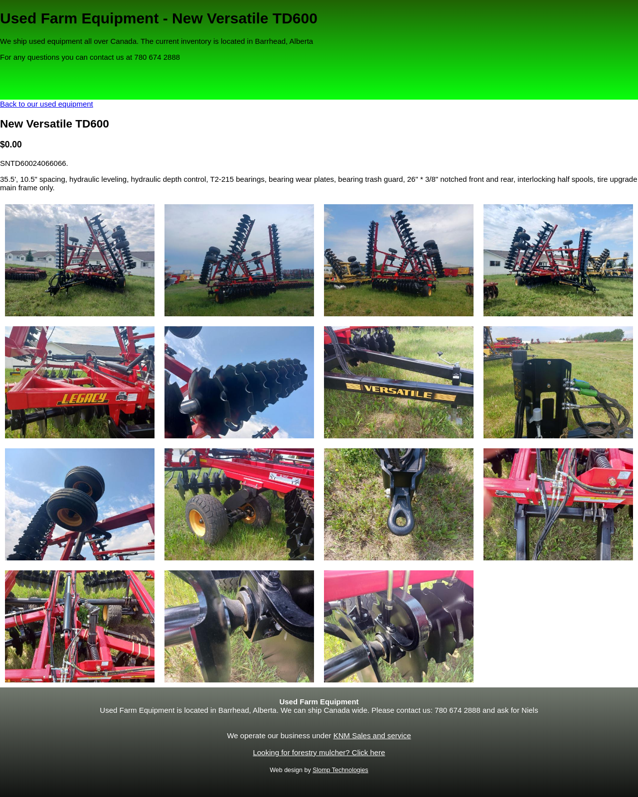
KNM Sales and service (372, 735)
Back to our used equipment (46, 104)
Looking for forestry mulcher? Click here (319, 752)
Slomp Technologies (340, 770)
